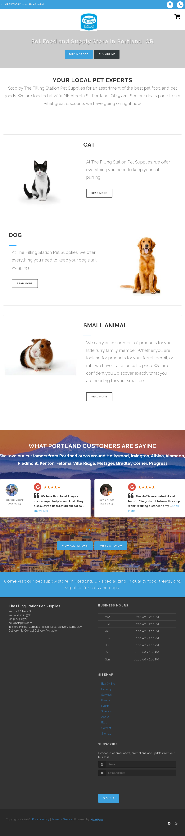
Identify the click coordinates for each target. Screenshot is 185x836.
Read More (99, 193)
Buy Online (107, 54)
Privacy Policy (40, 819)
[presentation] (118, 784)
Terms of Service (62, 819)
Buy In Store (78, 54)
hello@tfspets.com (20, 623)
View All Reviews (75, 545)
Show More (41, 510)
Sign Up (108, 798)
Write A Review (110, 545)
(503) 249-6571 (18, 619)
